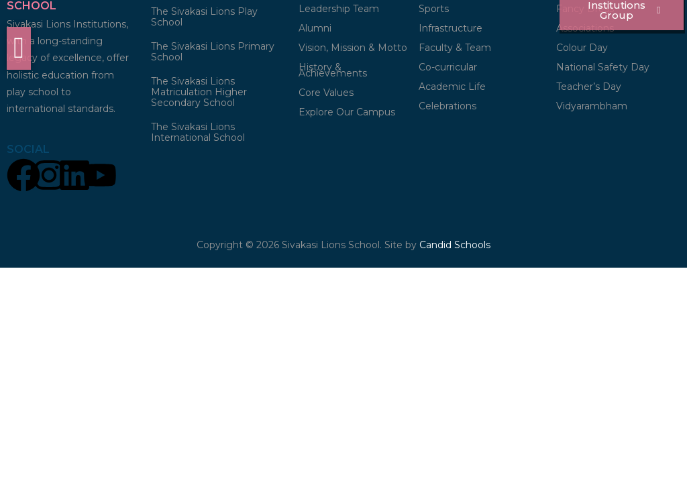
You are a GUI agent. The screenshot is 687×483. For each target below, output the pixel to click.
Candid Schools (454, 247)
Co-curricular (448, 69)
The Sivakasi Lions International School (198, 134)
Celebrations (447, 108)
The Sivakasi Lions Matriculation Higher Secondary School (199, 94)
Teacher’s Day (588, 89)
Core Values (326, 95)
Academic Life (452, 89)
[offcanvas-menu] (19, 48)
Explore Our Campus (347, 114)
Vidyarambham (591, 108)
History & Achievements (333, 72)
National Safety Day (602, 69)
